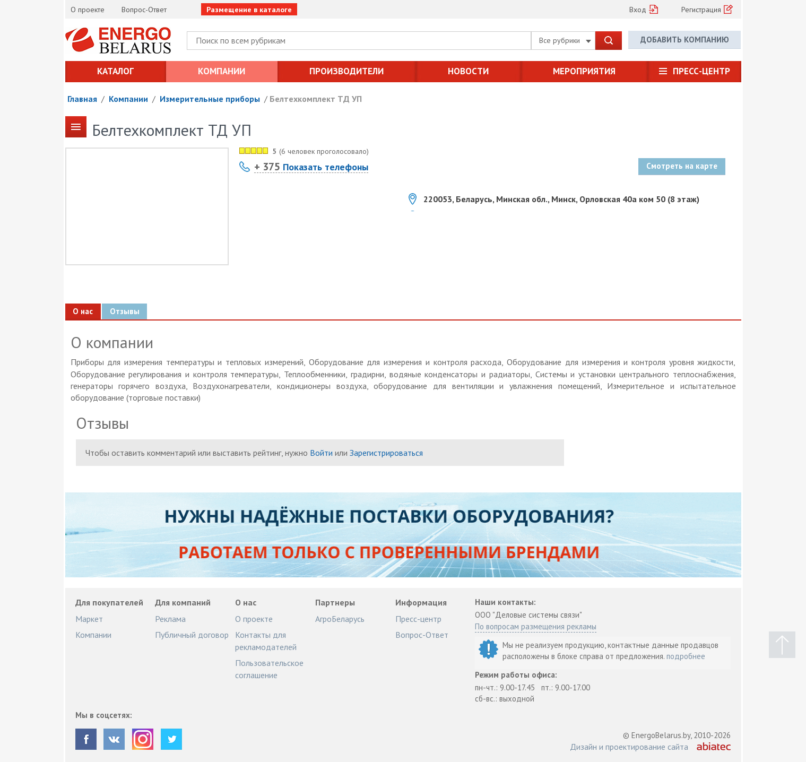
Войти (321, 452)
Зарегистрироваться (386, 452)
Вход (637, 9)
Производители (346, 71)
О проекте (88, 9)
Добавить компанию (684, 40)
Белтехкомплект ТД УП (316, 98)
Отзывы (125, 311)
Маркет (89, 618)
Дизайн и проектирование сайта (629, 746)
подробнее (685, 656)
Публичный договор (192, 634)
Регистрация (701, 9)
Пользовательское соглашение (269, 668)
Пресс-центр (701, 71)
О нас (83, 311)
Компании (221, 71)
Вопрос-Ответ (144, 9)
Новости (468, 71)
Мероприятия (584, 71)
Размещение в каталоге (249, 9)
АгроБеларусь (340, 618)
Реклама (170, 618)
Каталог (115, 71)
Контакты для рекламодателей (266, 640)
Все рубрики (565, 40)
